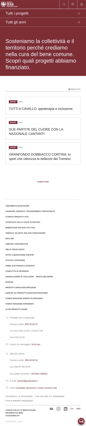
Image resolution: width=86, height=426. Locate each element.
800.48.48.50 (31, 360)
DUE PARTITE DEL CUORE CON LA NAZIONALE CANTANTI (36, 132)
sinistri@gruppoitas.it (27, 381)
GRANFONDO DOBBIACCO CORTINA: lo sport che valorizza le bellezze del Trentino (40, 157)
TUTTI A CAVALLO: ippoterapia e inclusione (41, 109)
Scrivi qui (35, 344)
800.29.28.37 (31, 324)
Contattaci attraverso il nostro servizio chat (36, 388)
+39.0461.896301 (39, 374)
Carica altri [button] (43, 182)
